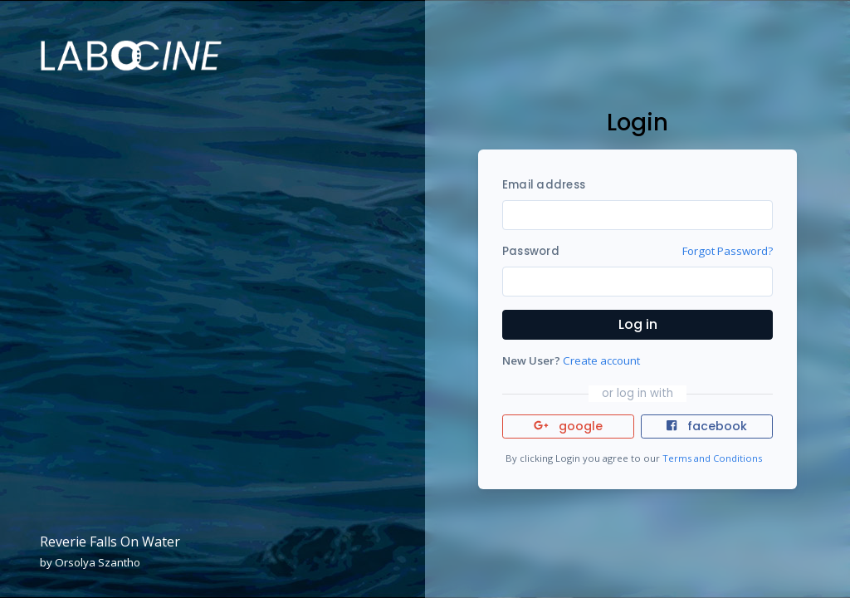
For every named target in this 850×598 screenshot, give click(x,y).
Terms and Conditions (712, 458)
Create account (601, 360)
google (568, 426)
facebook (706, 426)
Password (530, 251)
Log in (637, 324)
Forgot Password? (727, 250)
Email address (543, 185)
